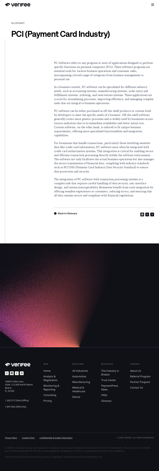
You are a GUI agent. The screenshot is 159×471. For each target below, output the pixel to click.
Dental (76, 397)
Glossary (106, 400)
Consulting (49, 395)
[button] (152, 4)
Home (47, 371)
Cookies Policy (28, 438)
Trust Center (108, 380)
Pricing (47, 400)
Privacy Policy (11, 438)
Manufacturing (81, 382)
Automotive (79, 376)
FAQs (104, 395)
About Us (135, 371)
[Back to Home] (17, 5)
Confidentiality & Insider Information (56, 438)
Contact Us (136, 387)
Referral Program (140, 376)
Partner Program (140, 382)
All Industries (80, 371)
